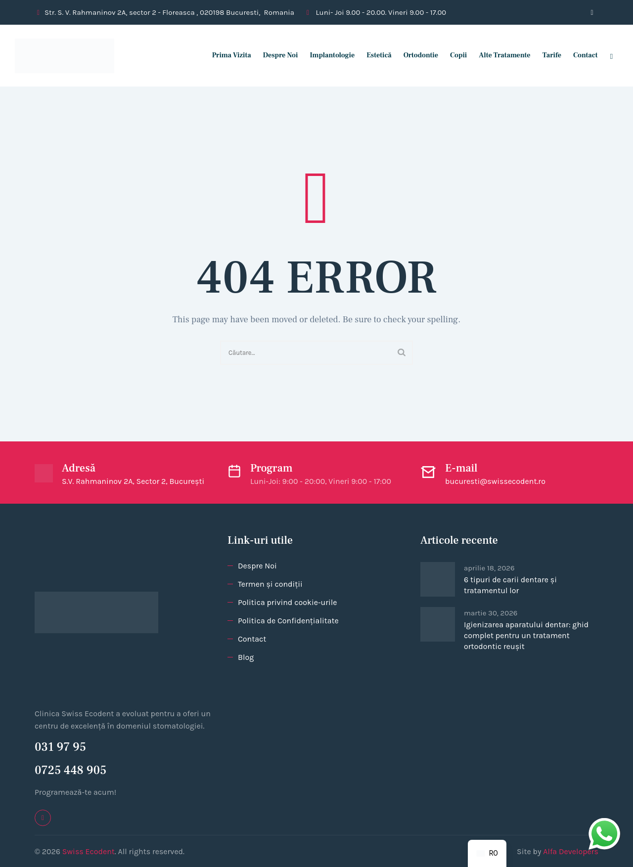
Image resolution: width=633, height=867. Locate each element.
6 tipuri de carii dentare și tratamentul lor (510, 585)
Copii (454, 55)
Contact (581, 55)
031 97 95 (60, 747)
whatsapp (604, 824)
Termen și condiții (270, 584)
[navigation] (487, 853)
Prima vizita (226, 55)
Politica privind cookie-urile (287, 602)
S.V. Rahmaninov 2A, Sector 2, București (133, 481)
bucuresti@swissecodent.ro (495, 481)
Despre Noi (275, 55)
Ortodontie (416, 55)
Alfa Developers (570, 851)
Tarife (547, 55)
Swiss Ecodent (88, 851)
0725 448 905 (70, 770)
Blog (246, 657)
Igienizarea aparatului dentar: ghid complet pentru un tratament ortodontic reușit (526, 635)
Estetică (374, 55)
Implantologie (327, 55)
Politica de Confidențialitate (288, 620)
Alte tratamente (500, 55)
